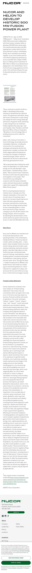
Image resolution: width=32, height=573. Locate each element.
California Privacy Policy (24, 549)
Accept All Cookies (16, 562)
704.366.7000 (6, 509)
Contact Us (16, 512)
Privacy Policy (14, 549)
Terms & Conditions (12, 568)
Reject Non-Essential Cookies (16, 558)
